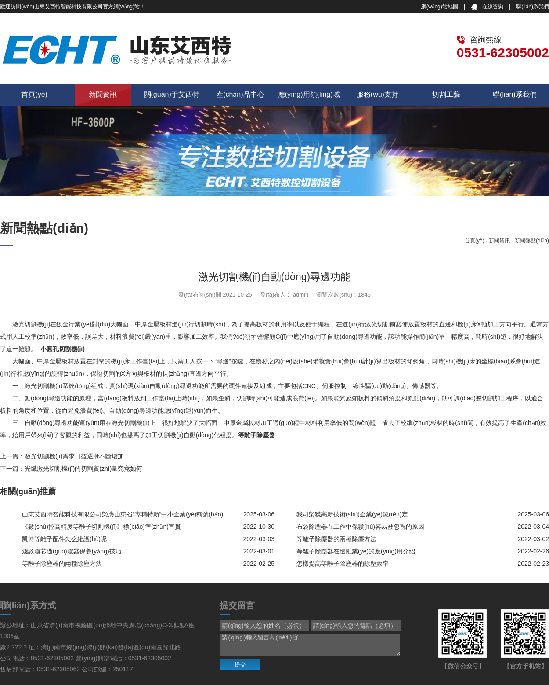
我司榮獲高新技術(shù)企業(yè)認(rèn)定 (352, 514)
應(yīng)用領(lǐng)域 (309, 94)
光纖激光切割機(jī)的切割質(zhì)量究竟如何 (83, 468)
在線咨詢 (492, 7)
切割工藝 (446, 94)
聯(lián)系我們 (532, 7)
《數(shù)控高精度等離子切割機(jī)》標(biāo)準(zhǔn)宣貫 (101, 526)
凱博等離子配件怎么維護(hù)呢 (64, 538)
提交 (240, 664)
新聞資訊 (103, 94)
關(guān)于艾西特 (171, 94)
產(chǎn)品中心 (240, 94)
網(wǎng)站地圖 (439, 7)
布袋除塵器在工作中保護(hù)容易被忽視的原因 (360, 526)
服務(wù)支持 (377, 94)
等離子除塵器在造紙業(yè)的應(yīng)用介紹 (355, 551)
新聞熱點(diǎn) (532, 241)
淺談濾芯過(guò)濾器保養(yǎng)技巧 (72, 551)
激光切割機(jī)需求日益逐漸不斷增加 (74, 456)
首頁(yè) (34, 94)
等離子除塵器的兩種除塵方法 (336, 538)
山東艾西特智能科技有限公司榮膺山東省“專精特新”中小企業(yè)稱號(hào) (122, 514)
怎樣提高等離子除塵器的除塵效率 (342, 563)
